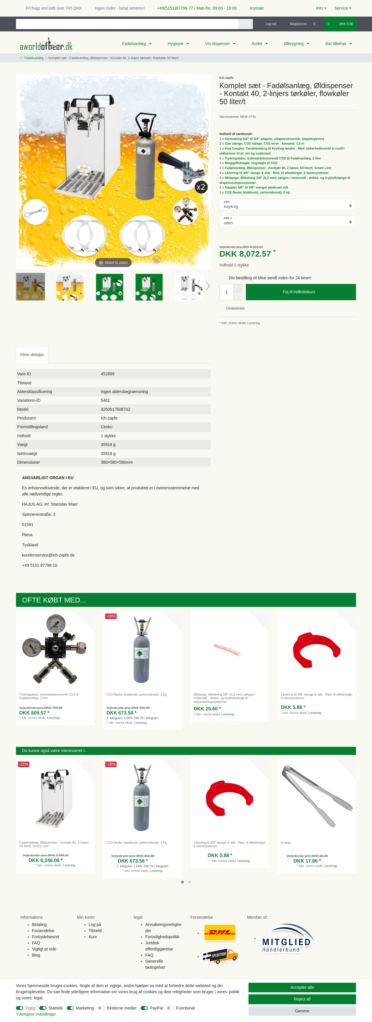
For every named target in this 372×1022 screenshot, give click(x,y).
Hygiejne (176, 43)
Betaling (39, 924)
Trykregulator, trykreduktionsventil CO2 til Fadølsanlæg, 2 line (273, 158)
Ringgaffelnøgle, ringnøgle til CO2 (251, 163)
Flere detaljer (32, 354)
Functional (185, 1008)
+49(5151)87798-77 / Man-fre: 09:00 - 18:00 (195, 8)
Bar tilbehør (337, 43)
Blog (36, 955)
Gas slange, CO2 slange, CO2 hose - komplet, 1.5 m (265, 143)
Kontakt (254, 8)
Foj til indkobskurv (317, 292)
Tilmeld (95, 930)
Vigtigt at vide (44, 949)
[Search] (245, 24)
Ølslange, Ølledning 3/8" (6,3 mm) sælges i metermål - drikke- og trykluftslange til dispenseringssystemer (224, 698)
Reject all (302, 999)
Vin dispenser (218, 43)
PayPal (156, 1008)
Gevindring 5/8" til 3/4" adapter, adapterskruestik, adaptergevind (274, 139)
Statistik (56, 1008)
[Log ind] (268, 24)
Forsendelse (43, 930)
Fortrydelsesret (45, 936)
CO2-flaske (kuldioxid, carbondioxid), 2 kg (257, 192)
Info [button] (319, 8)
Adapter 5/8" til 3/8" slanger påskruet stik (256, 187)
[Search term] (127, 24)
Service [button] (341, 8)
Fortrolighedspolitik (162, 936)
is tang (285, 842)
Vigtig (30, 1008)
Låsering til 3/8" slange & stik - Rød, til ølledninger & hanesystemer (277, 173)
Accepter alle (302, 987)
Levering (253, 323)
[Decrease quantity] (237, 296)
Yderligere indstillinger (36, 1014)
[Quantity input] (226, 292)
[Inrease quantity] (237, 288)
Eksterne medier (122, 1008)
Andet (257, 43)
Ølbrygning (294, 43)
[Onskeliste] (317, 24)
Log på (95, 924)
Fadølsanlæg (134, 43)
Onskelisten (233, 308)
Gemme (302, 1011)
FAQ (36, 943)
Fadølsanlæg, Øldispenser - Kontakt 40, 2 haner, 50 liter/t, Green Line (278, 168)
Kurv (93, 936)
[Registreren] (295, 24)
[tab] (32, 354)
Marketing (85, 1008)
